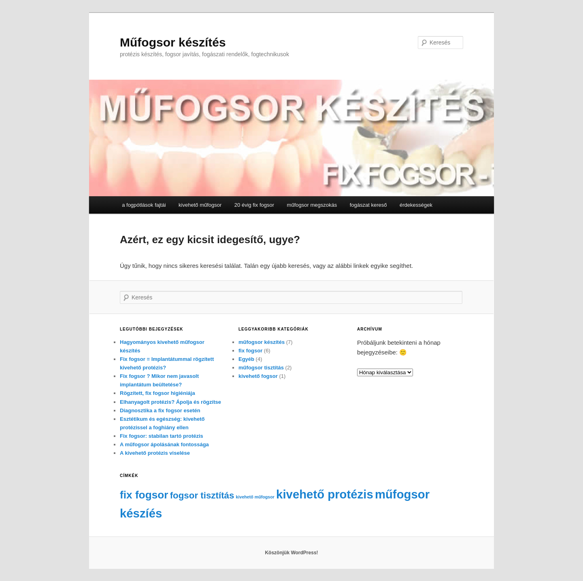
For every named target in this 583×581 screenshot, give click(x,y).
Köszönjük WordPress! (291, 553)
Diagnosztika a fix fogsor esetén (160, 410)
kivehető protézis (324, 494)
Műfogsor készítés (173, 42)
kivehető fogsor (258, 376)
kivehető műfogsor (200, 205)
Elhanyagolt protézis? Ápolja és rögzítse (170, 402)
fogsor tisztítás (202, 495)
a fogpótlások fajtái (144, 205)
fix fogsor (250, 351)
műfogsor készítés (261, 342)
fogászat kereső (368, 205)
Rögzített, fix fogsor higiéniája (157, 393)
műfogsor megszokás (312, 205)
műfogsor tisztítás (261, 368)
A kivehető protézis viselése (155, 453)
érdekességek (416, 205)
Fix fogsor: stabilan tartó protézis (161, 436)
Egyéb (246, 359)
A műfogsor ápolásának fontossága (164, 444)
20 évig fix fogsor (254, 205)
